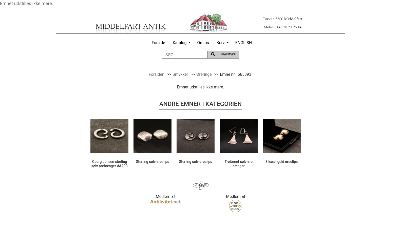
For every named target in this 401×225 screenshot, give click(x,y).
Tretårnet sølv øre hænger (239, 164)
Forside (158, 42)
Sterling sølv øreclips (152, 162)
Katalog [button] (180, 42)
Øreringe (204, 74)
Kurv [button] (221, 42)
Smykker (180, 74)
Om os (203, 42)
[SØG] (185, 55)
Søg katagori (228, 54)
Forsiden (156, 74)
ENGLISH (243, 42)
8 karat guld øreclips (281, 162)
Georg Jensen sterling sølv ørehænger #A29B (109, 164)
